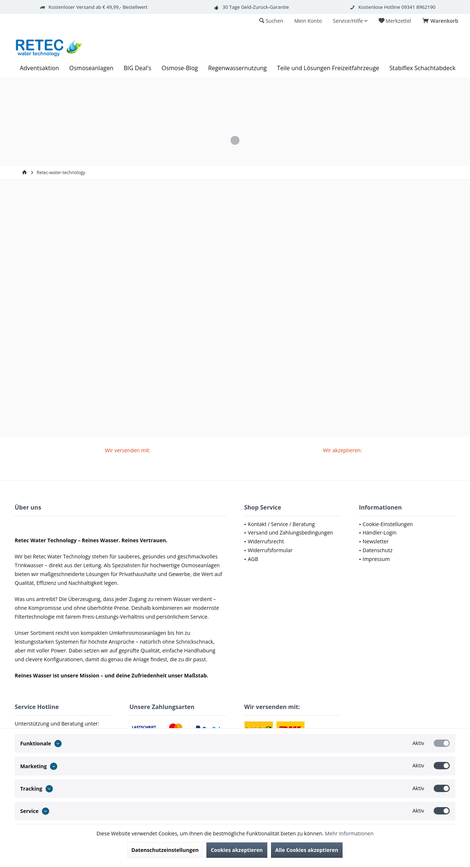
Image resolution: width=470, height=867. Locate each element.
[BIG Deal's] (137, 68)
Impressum (376, 558)
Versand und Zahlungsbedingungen (290, 532)
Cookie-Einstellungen (388, 524)
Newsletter (376, 541)
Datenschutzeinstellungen (165, 849)
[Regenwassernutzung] (237, 68)
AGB (253, 558)
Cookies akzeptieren (237, 849)
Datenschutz (378, 550)
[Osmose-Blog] (179, 68)
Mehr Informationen (349, 833)
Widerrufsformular (270, 550)
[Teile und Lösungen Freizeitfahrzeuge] (328, 68)
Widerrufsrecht (266, 541)
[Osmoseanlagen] (91, 68)
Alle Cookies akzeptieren (307, 849)
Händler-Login (380, 532)
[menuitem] (441, 21)
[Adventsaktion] (39, 68)
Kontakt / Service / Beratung (281, 524)
